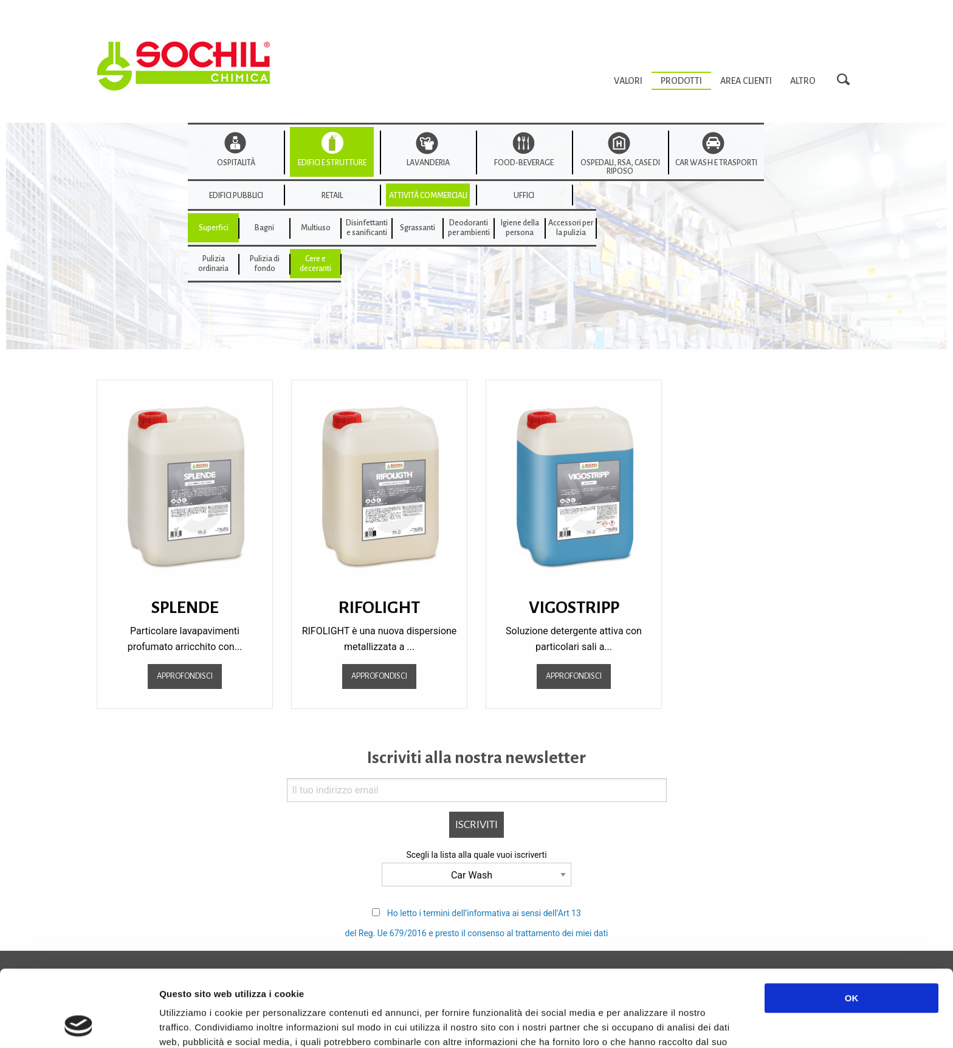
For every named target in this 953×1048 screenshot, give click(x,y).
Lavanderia (428, 163)
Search (846, 80)
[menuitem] (628, 81)
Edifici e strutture (332, 163)
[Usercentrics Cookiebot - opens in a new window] (79, 1024)
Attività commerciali (428, 195)
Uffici (524, 195)
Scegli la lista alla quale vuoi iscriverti (476, 855)
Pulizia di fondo (265, 264)
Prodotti (681, 81)
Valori (628, 81)
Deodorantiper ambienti (469, 228)
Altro (803, 81)
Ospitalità (236, 163)
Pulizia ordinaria (213, 264)
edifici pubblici (236, 195)
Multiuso (316, 228)
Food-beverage (524, 163)
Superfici (214, 228)
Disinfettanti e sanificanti (367, 228)
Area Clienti (746, 81)
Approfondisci (185, 675)
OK (852, 926)
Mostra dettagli (645, 1024)
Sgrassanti (417, 228)
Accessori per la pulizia (570, 228)
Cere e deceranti (315, 264)
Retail (332, 195)
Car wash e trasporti (716, 163)
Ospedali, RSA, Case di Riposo (620, 167)
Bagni (264, 228)
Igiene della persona (520, 228)
